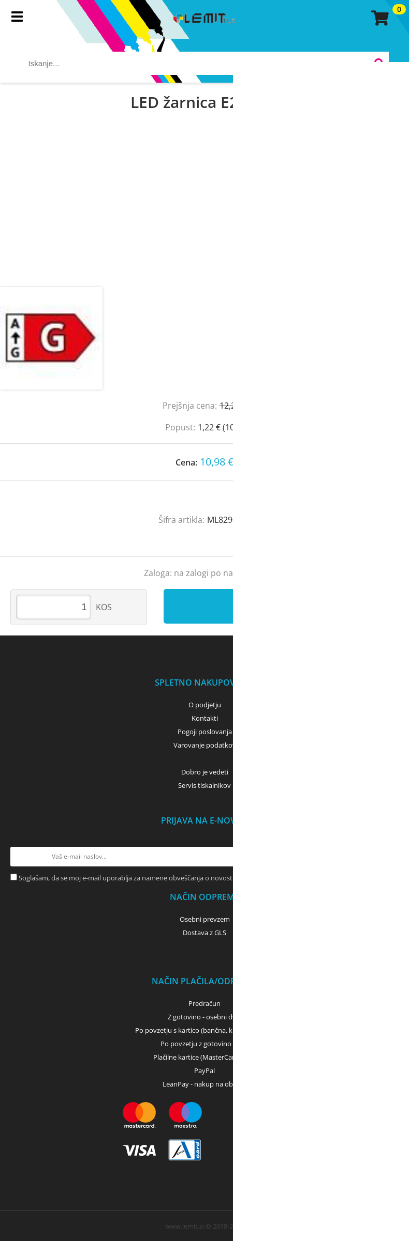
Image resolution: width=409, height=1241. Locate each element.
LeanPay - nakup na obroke (205, 1084)
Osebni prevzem (205, 919)
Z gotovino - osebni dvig (204, 1016)
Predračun (204, 1003)
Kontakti (205, 718)
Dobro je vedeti (204, 772)
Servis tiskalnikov (204, 785)
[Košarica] (378, 18)
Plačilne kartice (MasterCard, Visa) (204, 1057)
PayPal (204, 1070)
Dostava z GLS (204, 932)
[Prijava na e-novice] (389, 856)
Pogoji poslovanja (205, 731)
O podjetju (204, 704)
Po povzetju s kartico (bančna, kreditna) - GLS (204, 1030)
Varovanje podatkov (204, 745)
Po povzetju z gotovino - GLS (204, 1043)
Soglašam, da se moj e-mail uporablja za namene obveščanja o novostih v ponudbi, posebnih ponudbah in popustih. (197, 877)
